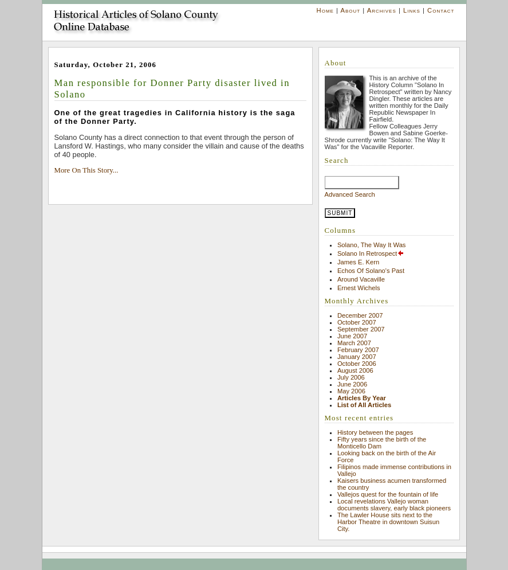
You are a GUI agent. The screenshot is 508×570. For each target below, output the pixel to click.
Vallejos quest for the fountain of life (387, 494)
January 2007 (356, 356)
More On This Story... (86, 170)
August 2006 (355, 370)
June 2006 (352, 384)
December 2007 (360, 315)
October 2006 (356, 363)
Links (411, 10)
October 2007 (356, 322)
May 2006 (351, 391)
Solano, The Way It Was (371, 244)
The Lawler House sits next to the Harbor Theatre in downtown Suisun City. (388, 522)
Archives (381, 10)
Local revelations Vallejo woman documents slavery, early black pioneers (394, 505)
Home (325, 10)
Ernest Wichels (358, 287)
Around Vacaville (361, 279)
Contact (440, 10)
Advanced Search (350, 194)
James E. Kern (358, 262)
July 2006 (351, 377)
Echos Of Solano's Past (370, 270)
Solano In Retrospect (370, 253)
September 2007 (361, 329)
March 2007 (354, 342)
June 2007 (352, 336)
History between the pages (375, 432)
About (350, 10)
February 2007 (358, 349)
